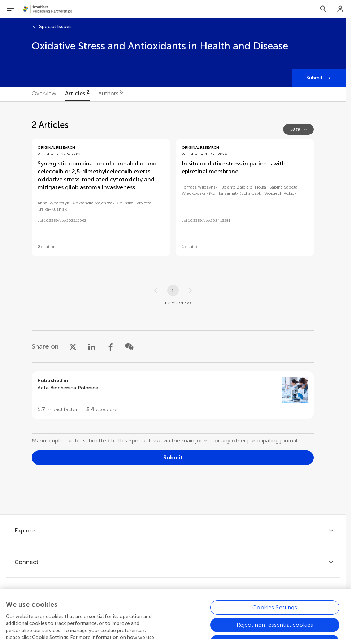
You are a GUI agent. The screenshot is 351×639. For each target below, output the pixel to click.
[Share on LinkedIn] (91, 346)
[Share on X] (73, 346)
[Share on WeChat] (129, 346)
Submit (314, 78)
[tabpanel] (173, 308)
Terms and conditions (195, 611)
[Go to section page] (173, 395)
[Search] (323, 9)
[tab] (44, 94)
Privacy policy (140, 611)
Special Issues (55, 26)
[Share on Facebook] (110, 346)
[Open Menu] (10, 9)
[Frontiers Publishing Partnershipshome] (47, 9)
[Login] (340, 9)
